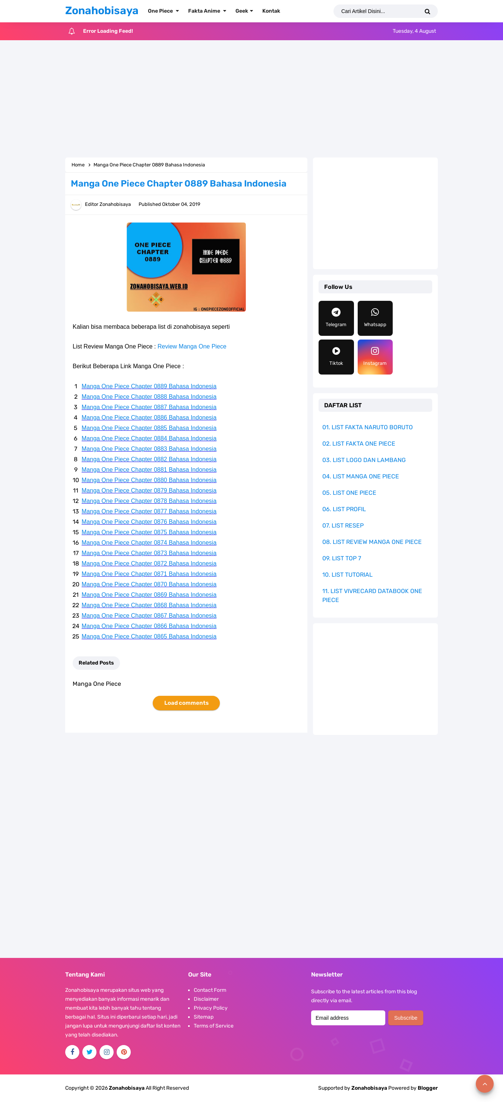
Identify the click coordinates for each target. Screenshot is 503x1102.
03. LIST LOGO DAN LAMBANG (364, 460)
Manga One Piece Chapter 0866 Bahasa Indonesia (149, 626)
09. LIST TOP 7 (341, 558)
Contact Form (210, 990)
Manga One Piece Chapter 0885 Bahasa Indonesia (149, 428)
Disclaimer (206, 999)
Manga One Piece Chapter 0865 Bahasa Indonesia (149, 636)
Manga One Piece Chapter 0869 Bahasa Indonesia (149, 595)
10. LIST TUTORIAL (347, 574)
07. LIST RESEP (343, 525)
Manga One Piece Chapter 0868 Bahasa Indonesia (149, 605)
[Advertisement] (251, 100)
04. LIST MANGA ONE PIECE (360, 476)
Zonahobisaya (369, 1088)
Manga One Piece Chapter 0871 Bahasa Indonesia (149, 574)
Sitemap (203, 1017)
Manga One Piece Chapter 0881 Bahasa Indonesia (149, 469)
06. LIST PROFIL (344, 509)
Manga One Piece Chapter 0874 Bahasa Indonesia (149, 542)
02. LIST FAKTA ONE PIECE (358, 443)
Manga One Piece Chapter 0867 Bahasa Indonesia (149, 615)
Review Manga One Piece (192, 346)
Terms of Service (214, 1026)
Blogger (428, 1088)
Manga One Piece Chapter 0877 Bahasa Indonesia (149, 511)
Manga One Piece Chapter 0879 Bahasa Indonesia (149, 490)
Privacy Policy (211, 1008)
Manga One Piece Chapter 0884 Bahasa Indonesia (149, 438)
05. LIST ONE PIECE (349, 492)
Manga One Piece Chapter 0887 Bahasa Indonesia (149, 407)
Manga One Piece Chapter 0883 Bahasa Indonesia (149, 449)
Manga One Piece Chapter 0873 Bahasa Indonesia (149, 553)
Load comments (186, 703)
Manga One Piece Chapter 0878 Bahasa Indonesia (149, 501)
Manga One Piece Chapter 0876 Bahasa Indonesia (149, 522)
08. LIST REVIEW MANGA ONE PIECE (372, 541)
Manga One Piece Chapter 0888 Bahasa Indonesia (149, 397)
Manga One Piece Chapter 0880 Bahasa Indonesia (149, 480)
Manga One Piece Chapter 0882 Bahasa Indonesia (149, 459)
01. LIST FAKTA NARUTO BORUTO (367, 427)
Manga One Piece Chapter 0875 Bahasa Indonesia (149, 532)
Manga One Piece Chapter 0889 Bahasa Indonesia (149, 386)
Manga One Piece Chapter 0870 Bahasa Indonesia (149, 584)
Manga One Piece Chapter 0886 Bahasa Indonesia (149, 417)
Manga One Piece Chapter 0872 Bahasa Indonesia (149, 563)
